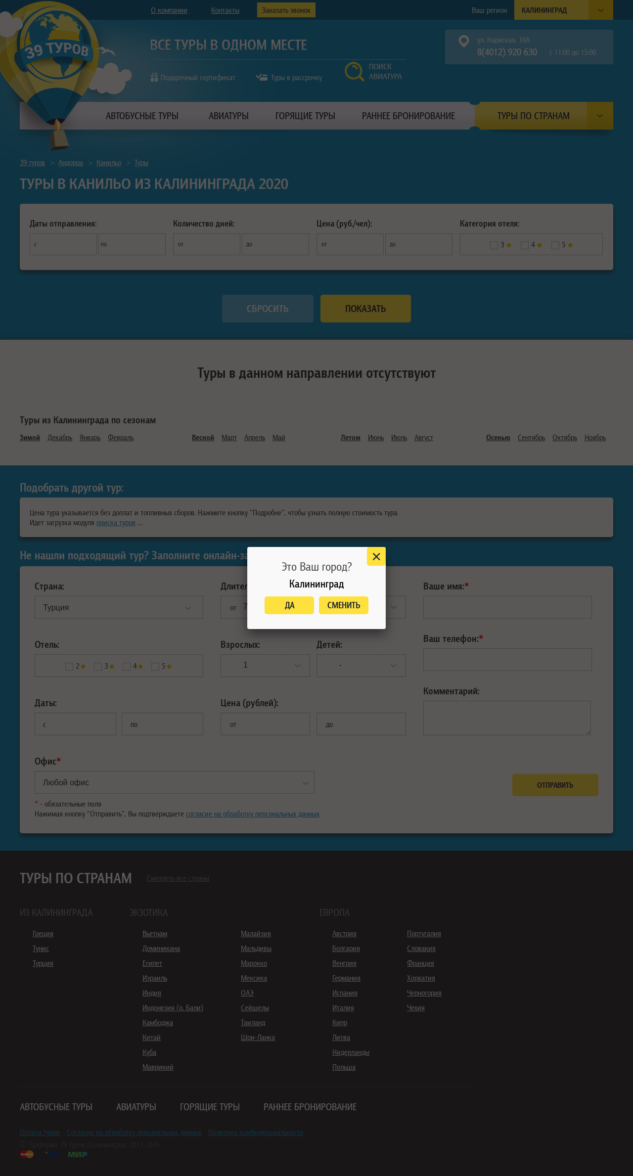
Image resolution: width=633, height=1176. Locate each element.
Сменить (344, 605)
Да (289, 605)
